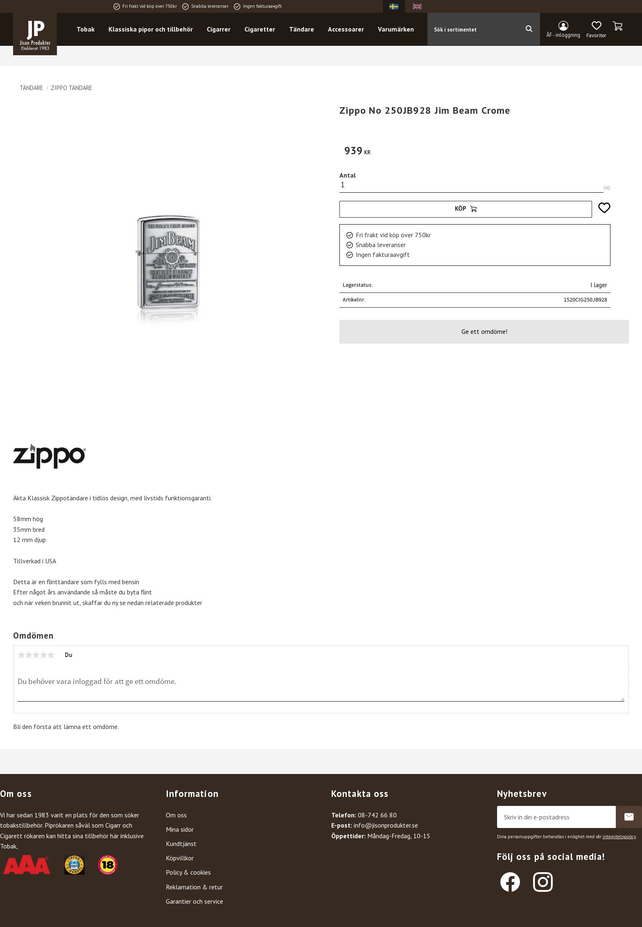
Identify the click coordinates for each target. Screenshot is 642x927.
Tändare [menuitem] (301, 29)
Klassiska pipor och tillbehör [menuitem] (151, 29)
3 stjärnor (36, 655)
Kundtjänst (181, 843)
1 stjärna (21, 655)
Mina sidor (180, 829)
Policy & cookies (188, 872)
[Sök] (529, 29)
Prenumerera (629, 817)
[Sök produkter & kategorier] (473, 29)
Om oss (176, 815)
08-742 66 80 (377, 815)
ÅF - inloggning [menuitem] (563, 35)
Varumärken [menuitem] (396, 29)
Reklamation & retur (194, 887)
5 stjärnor (50, 655)
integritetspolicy (619, 836)
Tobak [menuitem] (86, 29)
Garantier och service (194, 901)
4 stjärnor (43, 655)
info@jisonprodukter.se (386, 825)
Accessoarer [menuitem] (346, 29)
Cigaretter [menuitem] (260, 29)
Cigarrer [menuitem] (219, 29)
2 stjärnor (28, 655)
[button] (596, 29)
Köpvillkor (180, 858)
